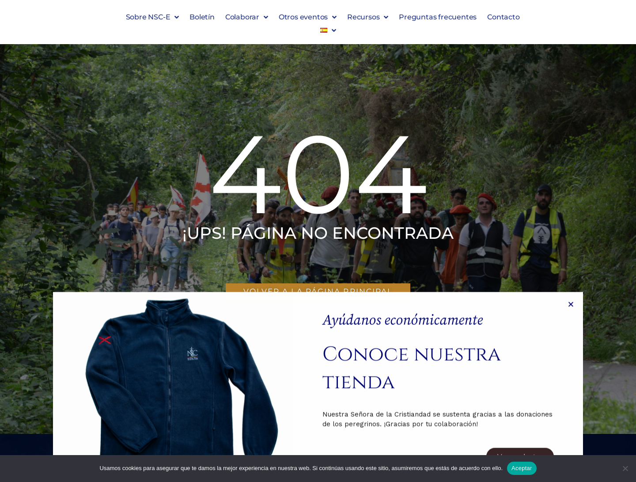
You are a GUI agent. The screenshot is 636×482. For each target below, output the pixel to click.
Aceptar (521, 468)
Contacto (503, 17)
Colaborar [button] (246, 17)
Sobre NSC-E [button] (152, 17)
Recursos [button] (367, 17)
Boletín (202, 17)
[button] (328, 30)
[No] (625, 468)
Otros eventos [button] (308, 17)
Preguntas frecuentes (438, 17)
